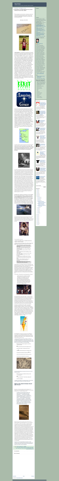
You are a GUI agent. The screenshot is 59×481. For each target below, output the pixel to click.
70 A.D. (18, 447)
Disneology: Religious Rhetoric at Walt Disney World (40, 25)
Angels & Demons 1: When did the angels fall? (42, 145)
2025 (37, 190)
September (39, 200)
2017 (37, 215)
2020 (37, 196)
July (38, 208)
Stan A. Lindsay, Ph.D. (40, 43)
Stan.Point (17, 4)
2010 (37, 223)
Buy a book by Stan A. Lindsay (41, 78)
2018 (37, 214)
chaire (24, 447)
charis (26, 447)
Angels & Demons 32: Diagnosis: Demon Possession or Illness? (43, 161)
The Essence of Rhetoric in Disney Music (41, 26)
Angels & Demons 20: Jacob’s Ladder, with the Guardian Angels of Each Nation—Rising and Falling (43, 113)
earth (30, 447)
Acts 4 (19, 447)
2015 (37, 217)
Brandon (22, 447)
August (39, 207)
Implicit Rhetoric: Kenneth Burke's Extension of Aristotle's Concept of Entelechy (40, 35)
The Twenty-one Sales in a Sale (39, 36)
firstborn (32, 447)
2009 (37, 224)
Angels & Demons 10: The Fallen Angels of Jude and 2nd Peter (42, 129)
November (39, 198)
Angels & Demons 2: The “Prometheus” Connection (42, 121)
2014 (37, 218)
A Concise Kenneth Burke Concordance (40, 30)
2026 (37, 189)
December (39, 197)
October (39, 199)
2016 (37, 216)
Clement (28, 447)
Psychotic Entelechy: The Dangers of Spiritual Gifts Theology (40, 29)
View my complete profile (40, 73)
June (38, 209)
